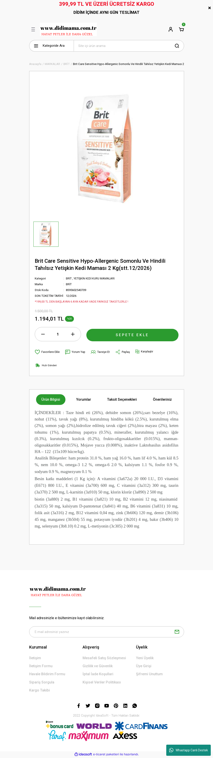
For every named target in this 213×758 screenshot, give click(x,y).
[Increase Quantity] (73, 334)
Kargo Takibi (39, 691)
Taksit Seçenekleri (122, 399)
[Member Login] (170, 29)
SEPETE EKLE (132, 334)
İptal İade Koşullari (98, 675)
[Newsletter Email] (106, 632)
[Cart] (181, 29)
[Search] (129, 46)
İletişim (35, 659)
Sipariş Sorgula (41, 683)
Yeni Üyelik (145, 659)
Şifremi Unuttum (149, 675)
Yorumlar (83, 399)
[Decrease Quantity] (43, 334)
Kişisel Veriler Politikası (102, 683)
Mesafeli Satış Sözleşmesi (104, 659)
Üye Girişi (143, 667)
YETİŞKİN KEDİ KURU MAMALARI (95, 278)
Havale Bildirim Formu (47, 675)
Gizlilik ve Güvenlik (98, 667)
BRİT (69, 278)
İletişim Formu (41, 667)
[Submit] (177, 632)
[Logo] (68, 29)
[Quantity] (58, 334)
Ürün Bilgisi (50, 399)
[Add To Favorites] (47, 352)
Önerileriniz (162, 399)
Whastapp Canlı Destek (188, 750)
